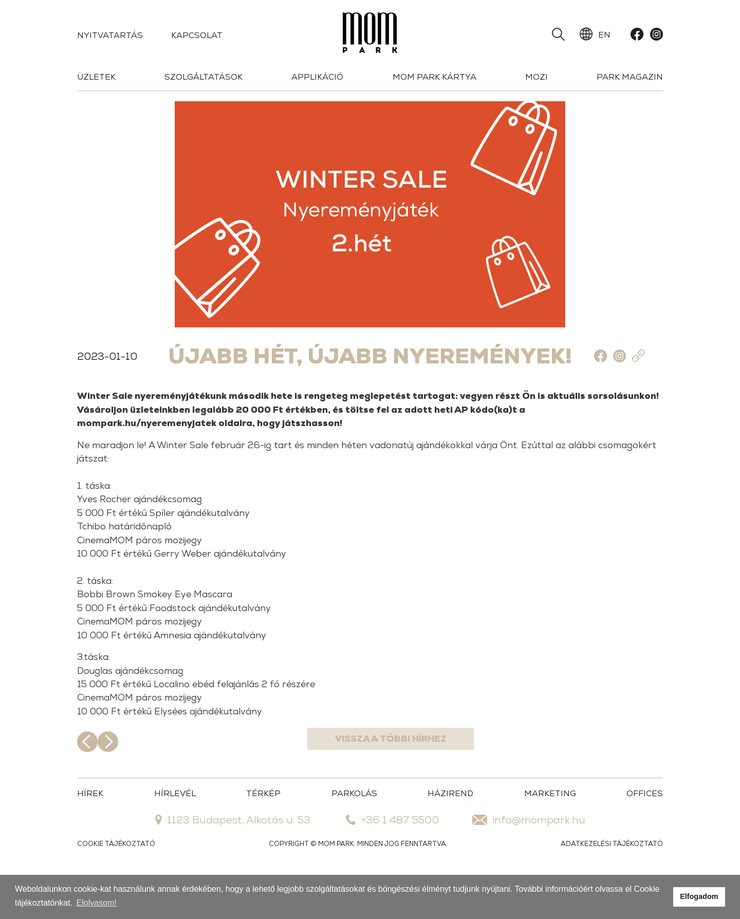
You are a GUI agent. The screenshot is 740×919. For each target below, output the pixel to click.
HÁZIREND (450, 835)
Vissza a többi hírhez (370, 784)
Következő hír (652, 783)
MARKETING (550, 835)
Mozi (536, 76)
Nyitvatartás (110, 35)
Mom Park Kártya (434, 76)
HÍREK (90, 835)
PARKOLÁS (354, 835)
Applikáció (317, 76)
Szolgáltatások (203, 76)
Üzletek (96, 76)
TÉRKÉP (263, 835)
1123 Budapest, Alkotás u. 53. (233, 862)
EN (595, 34)
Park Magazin (630, 76)
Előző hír (87, 783)
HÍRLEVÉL (175, 835)
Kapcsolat (197, 35)
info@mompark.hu (528, 862)
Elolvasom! (97, 902)
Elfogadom (699, 896)
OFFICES (644, 835)
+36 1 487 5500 (392, 862)
